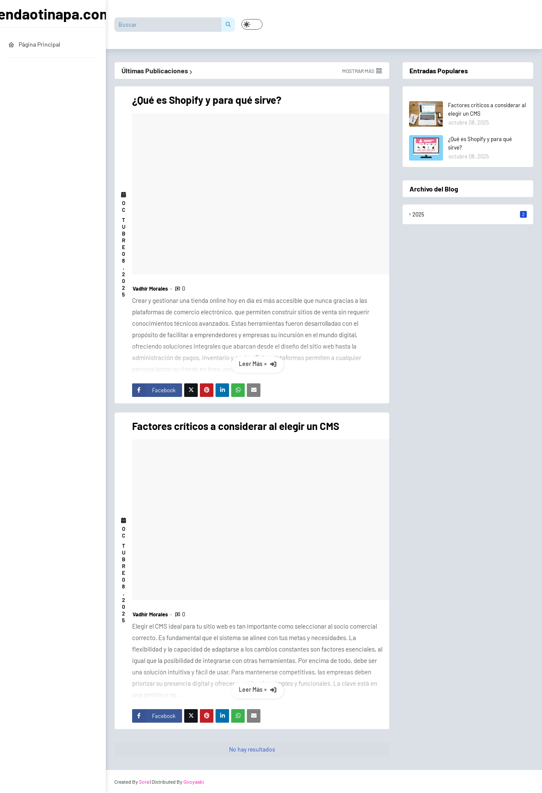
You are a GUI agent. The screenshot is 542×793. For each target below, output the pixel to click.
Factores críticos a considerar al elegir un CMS (235, 426)
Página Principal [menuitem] (34, 44)
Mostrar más (358, 71)
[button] (252, 24)
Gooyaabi (193, 782)
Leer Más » (253, 363)
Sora (144, 782)
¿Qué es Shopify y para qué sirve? (207, 100)
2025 (469, 214)
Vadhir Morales (150, 288)
